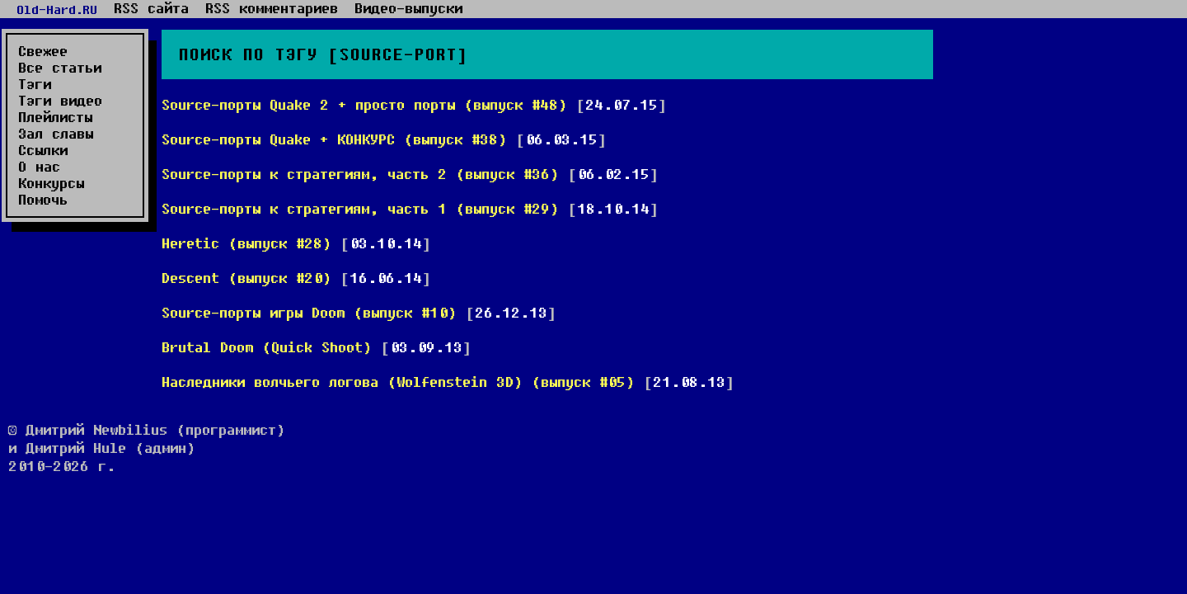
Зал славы (55, 133)
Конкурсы (51, 183)
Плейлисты (55, 117)
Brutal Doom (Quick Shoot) (267, 347)
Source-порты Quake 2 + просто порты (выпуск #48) (364, 104)
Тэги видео (60, 100)
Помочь (43, 199)
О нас (39, 166)
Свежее (43, 51)
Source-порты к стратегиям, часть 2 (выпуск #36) (360, 173)
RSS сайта (151, 8)
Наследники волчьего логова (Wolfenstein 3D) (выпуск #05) (398, 381)
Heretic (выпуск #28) (246, 243)
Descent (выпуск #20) (246, 277)
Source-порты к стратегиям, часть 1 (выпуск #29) (360, 208)
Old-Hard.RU (56, 9)
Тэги (34, 84)
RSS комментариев (271, 8)
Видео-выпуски (408, 8)
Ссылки (43, 150)
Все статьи (59, 67)
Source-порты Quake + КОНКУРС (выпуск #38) (334, 139)
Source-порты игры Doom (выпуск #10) (309, 312)
